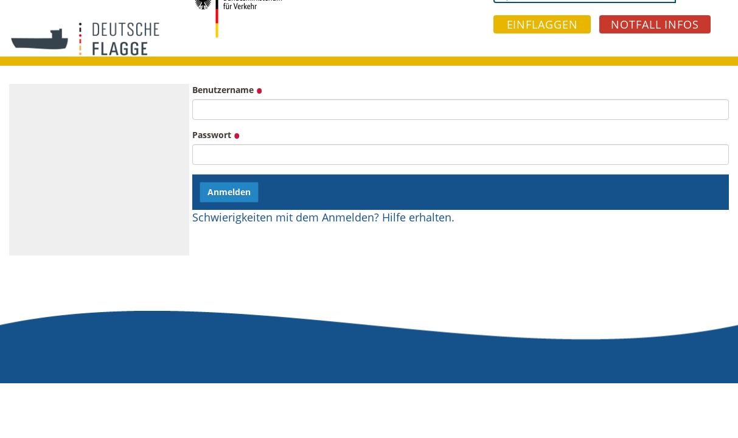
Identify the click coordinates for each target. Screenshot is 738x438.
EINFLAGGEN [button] (542, 24)
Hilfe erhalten (416, 217)
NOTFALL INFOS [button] (655, 24)
